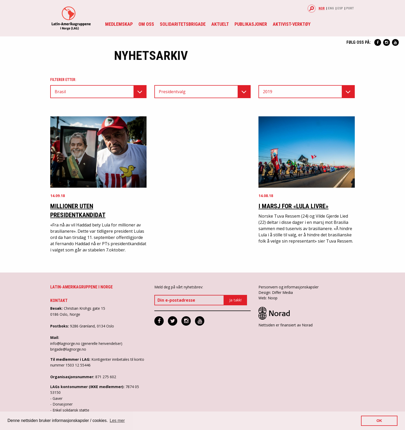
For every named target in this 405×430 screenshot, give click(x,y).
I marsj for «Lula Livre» (293, 206)
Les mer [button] (117, 420)
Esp (340, 8)
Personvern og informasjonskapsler (288, 286)
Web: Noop (267, 297)
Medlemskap (119, 24)
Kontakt (59, 300)
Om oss (146, 24)
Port (350, 8)
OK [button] (379, 421)
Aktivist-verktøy (292, 24)
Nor (322, 8)
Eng (331, 8)
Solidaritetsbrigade (183, 24)
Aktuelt (220, 24)
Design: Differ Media (275, 292)
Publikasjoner (251, 24)
